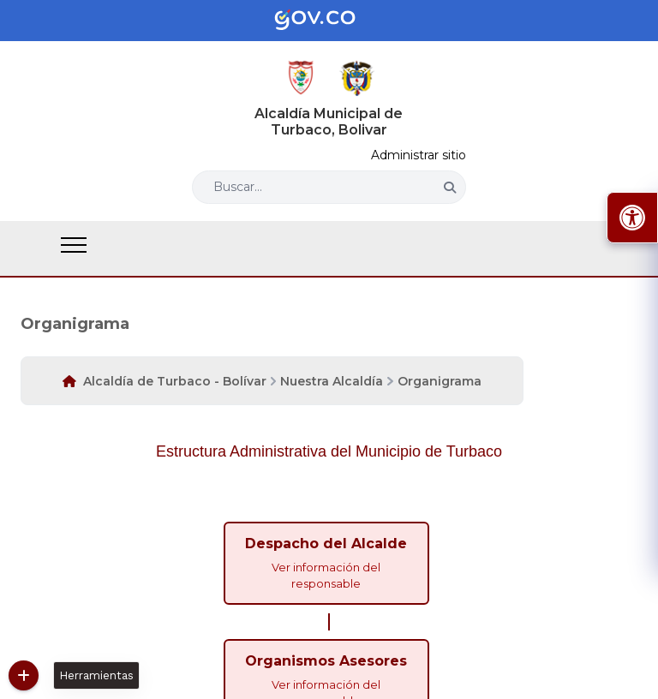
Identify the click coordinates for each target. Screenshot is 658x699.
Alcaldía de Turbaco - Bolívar (174, 381)
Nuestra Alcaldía (331, 381)
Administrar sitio (418, 155)
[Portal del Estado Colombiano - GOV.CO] (329, 20)
